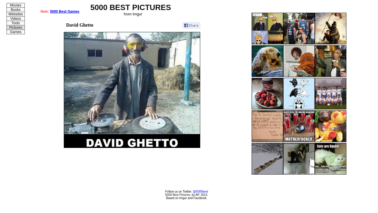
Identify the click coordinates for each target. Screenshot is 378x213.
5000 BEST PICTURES (130, 7)
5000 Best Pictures (177, 194)
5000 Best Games (64, 11)
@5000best (200, 191)
